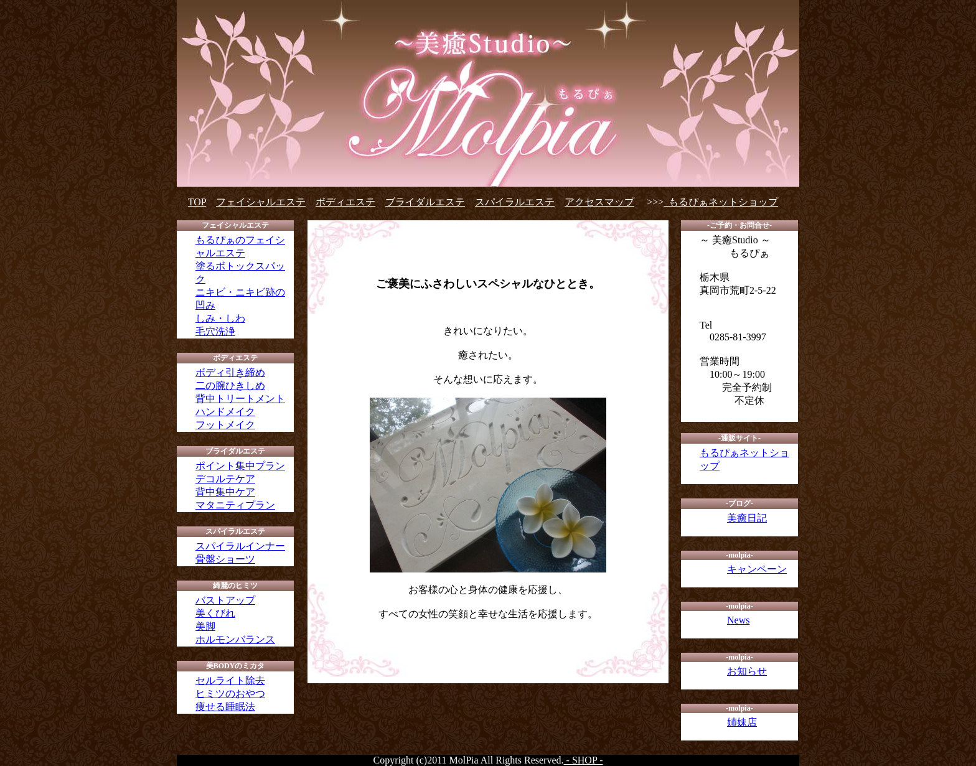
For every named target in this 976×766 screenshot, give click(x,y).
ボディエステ (345, 202)
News (738, 620)
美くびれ (215, 613)
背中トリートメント (240, 398)
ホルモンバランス (235, 639)
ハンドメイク (225, 411)
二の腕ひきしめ (230, 385)
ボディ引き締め (230, 372)
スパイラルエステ (515, 202)
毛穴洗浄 (215, 331)
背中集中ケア (225, 492)
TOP (197, 202)
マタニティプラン (235, 505)
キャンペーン (757, 569)
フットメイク (225, 424)
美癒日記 (747, 518)
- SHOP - (583, 760)
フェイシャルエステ (261, 202)
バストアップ (225, 600)
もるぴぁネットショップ (721, 202)
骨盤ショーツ (225, 559)
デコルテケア (225, 479)
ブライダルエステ (425, 202)
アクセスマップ (599, 202)
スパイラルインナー (240, 546)
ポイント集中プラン (240, 465)
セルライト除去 (230, 680)
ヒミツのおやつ (230, 693)
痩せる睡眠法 (225, 706)
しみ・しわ (220, 318)
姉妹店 (742, 722)
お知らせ (747, 671)
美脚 (205, 626)
